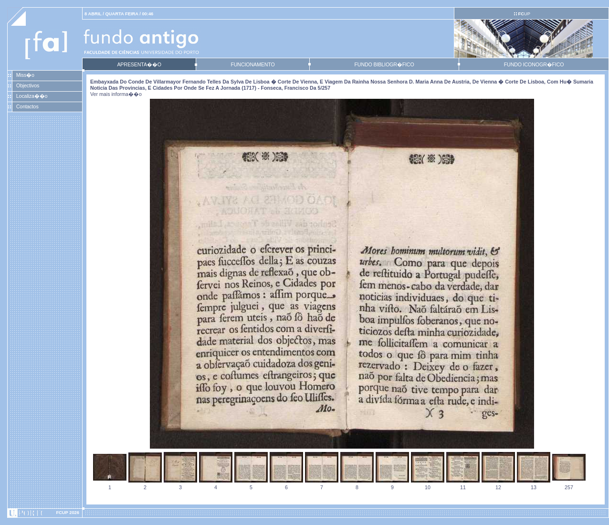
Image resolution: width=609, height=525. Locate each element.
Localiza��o (32, 96)
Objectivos (27, 85)
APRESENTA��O (139, 64)
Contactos (27, 106)
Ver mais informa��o (116, 94)
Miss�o (25, 75)
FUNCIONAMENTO (252, 64)
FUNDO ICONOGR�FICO (534, 64)
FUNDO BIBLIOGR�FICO (384, 64)
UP (524, 13)
